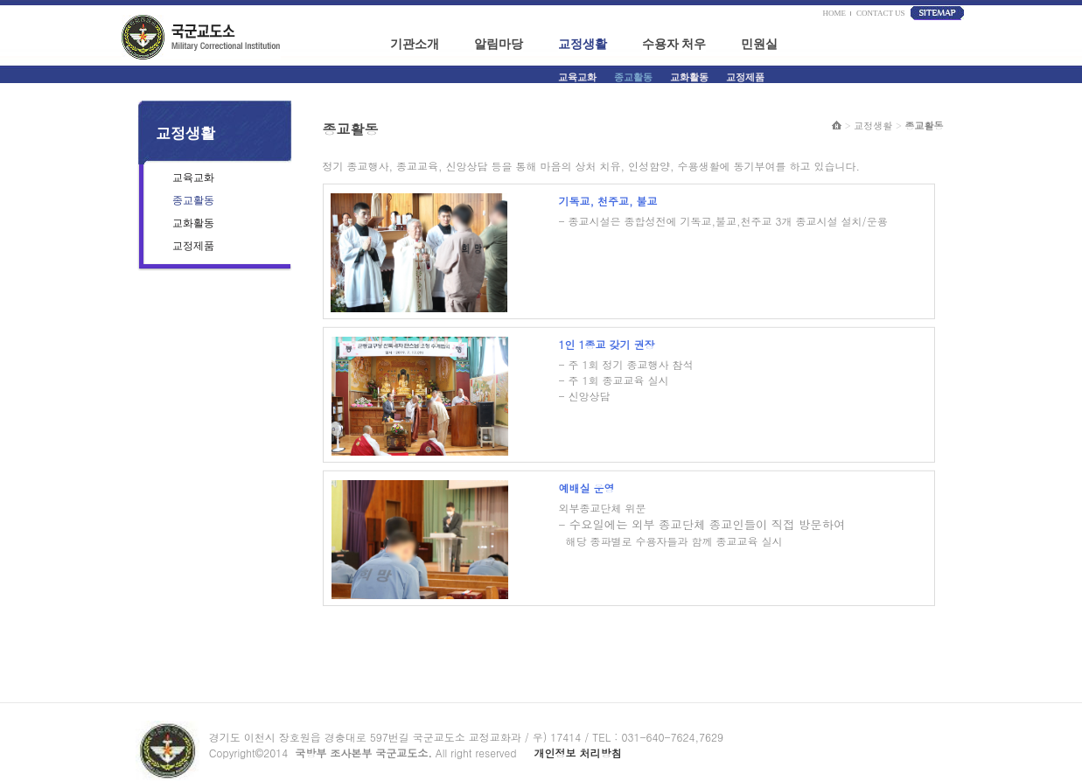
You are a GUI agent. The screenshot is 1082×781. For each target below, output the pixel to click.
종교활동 (633, 77)
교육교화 (577, 77)
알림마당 (498, 44)
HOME (832, 13)
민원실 (759, 44)
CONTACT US (880, 13)
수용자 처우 (674, 44)
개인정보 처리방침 (577, 752)
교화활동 (689, 77)
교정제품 (745, 77)
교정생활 (582, 44)
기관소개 (414, 44)
